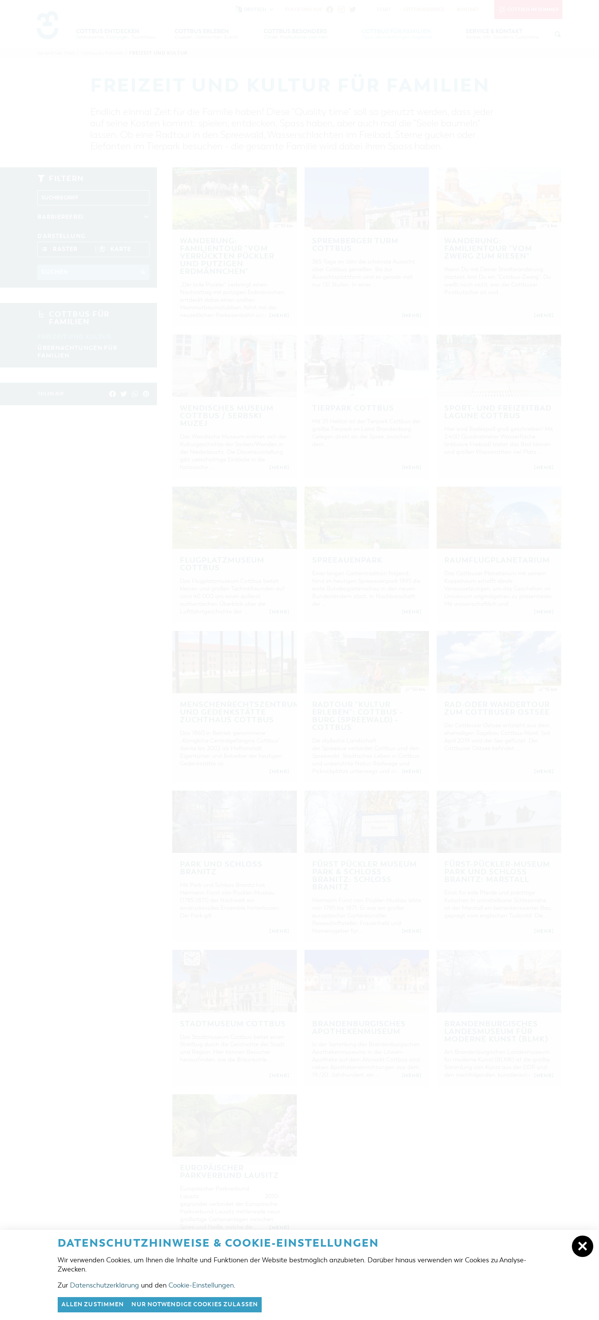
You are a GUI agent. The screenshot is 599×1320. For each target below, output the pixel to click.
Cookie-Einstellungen (201, 1285)
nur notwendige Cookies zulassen (195, 1305)
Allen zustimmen (93, 1305)
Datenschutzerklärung (104, 1285)
